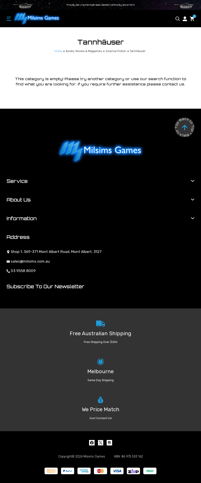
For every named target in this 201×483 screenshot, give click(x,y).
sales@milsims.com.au (28, 261)
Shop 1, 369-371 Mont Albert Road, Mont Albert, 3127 (54, 251)
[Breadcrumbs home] (58, 51)
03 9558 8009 (21, 271)
